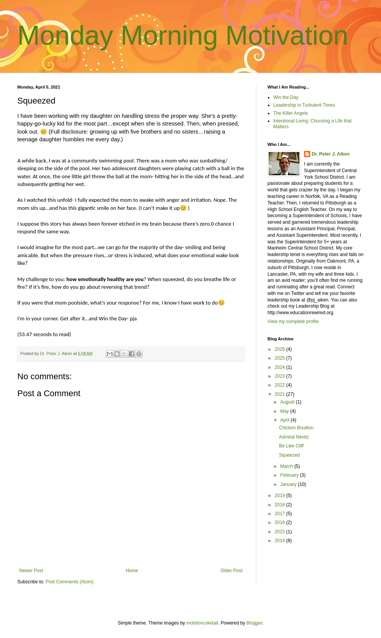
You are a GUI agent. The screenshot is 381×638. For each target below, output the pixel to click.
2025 (280, 358)
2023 (280, 376)
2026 (280, 349)
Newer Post (31, 570)
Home (132, 570)
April (285, 420)
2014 (280, 540)
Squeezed (289, 455)
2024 (280, 367)
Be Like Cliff (291, 446)
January (289, 484)
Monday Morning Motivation (182, 35)
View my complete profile (293, 321)
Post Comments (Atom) (69, 581)
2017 (280, 513)
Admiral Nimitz (294, 437)
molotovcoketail (202, 623)
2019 (280, 495)
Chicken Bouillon (296, 427)
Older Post (231, 570)
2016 (280, 522)
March (287, 466)
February (290, 475)
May (285, 411)
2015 (280, 531)
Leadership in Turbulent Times (304, 105)
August (288, 402)
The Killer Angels (290, 113)
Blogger (254, 623)
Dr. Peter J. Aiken (330, 154)
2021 (280, 394)
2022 (280, 385)
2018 (280, 504)
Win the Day (285, 97)
